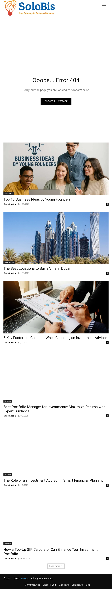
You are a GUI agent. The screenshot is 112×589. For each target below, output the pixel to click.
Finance (7, 332)
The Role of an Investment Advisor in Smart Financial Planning (53, 480)
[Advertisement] (56, 41)
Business (8, 193)
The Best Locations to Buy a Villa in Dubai (36, 268)
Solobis (25, 578)
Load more (56, 566)
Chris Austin (9, 204)
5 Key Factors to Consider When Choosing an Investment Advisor (55, 338)
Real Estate (9, 262)
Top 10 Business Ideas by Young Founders (37, 199)
